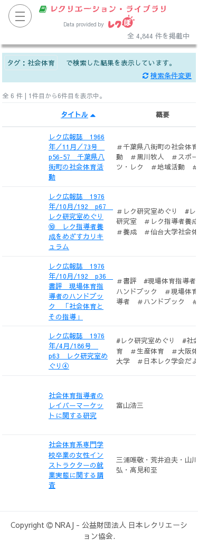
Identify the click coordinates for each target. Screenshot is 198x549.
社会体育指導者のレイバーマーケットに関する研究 (76, 405)
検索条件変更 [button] (167, 75)
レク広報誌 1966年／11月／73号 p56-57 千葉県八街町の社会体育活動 (77, 157)
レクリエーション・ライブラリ (103, 8)
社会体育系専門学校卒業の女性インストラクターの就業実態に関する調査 (76, 464)
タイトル (78, 114)
